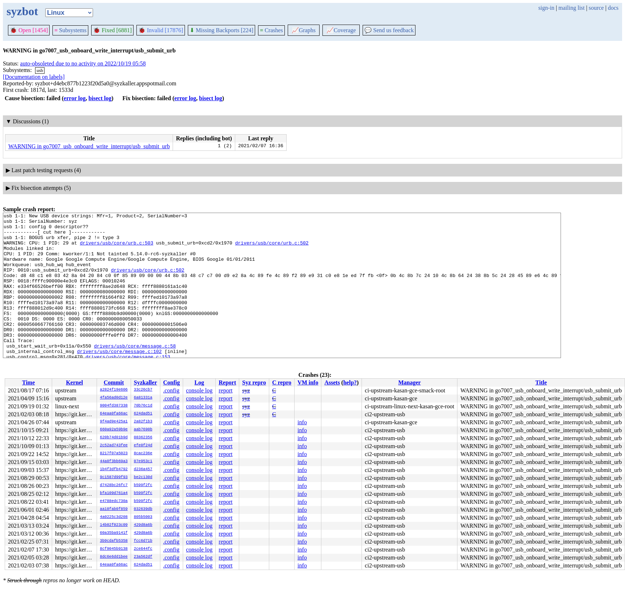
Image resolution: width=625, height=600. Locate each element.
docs (613, 8)
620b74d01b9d (114, 437)
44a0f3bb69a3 (114, 461)
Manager (409, 382)
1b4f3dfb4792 (114, 469)
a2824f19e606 (114, 389)
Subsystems (70, 30)
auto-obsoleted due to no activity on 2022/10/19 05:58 (83, 63)
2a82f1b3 (143, 421)
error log (74, 98)
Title (541, 382)
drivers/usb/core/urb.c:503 (116, 249)
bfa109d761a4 (114, 493)
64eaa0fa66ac (114, 413)
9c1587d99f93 (114, 477)
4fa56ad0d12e (114, 397)
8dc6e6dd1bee (114, 556)
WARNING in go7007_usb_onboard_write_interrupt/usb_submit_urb (89, 146)
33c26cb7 (143, 389)
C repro (281, 382)
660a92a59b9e (114, 429)
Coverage (341, 30)
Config (171, 382)
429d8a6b (143, 525)
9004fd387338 (114, 405)
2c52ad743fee (114, 445)
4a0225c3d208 (114, 517)
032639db (143, 509)
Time (28, 382)
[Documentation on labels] (34, 77)
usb (40, 70)
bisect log (99, 98)
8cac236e (143, 453)
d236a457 (143, 469)
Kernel (74, 382)
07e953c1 (143, 461)
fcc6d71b (143, 541)
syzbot (22, 11)
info (302, 422)
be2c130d (143, 477)
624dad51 (143, 413)
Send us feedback (389, 30)
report (225, 390)
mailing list (571, 8)
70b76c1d (143, 405)
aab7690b (143, 429)
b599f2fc (143, 485)
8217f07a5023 (114, 453)
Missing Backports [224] (221, 30)
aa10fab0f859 (114, 509)
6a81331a (143, 397)
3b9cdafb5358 (114, 541)
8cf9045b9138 (114, 549)
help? (349, 382)
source (596, 8)
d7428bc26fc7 (114, 485)
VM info (307, 382)
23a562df (143, 556)
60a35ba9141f (114, 533)
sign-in (546, 8)
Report (227, 382)
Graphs (304, 30)
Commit (114, 382)
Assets (332, 382)
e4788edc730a (114, 501)
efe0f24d (143, 445)
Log (199, 382)
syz (246, 390)
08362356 (143, 437)
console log (199, 390)
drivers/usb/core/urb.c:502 (272, 249)
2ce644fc (143, 549)
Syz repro (254, 382)
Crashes (271, 30)
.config (171, 390)
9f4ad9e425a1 (114, 421)
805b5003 (143, 517)
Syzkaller (145, 382)
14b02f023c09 (114, 525)
